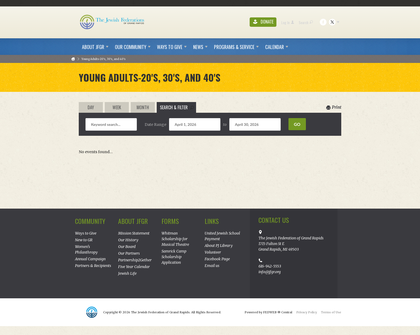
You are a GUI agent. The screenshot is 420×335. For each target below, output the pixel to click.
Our (133, 46)
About (95, 46)
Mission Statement (133, 233)
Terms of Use (331, 312)
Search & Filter (177, 107)
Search (306, 22)
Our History (128, 240)
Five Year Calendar (134, 266)
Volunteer (213, 252)
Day (91, 107)
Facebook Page (217, 259)
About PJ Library (219, 245)
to (225, 124)
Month (143, 107)
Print (333, 107)
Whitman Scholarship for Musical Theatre (175, 239)
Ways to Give (85, 233)
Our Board (127, 246)
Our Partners (129, 253)
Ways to (172, 46)
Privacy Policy (306, 312)
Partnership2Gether (135, 260)
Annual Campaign (90, 259)
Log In (287, 22)
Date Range (155, 124)
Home (73, 59)
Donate (263, 22)
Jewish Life (127, 273)
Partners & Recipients (93, 265)
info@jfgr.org (269, 271)
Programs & (236, 46)
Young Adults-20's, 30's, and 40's (103, 59)
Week (116, 107)
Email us (212, 265)
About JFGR (133, 221)
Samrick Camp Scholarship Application (174, 257)
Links (212, 221)
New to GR (83, 240)
